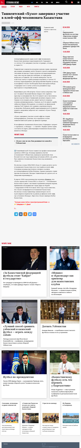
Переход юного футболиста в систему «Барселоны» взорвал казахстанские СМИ (70, 35)
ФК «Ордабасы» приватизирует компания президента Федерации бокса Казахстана (70, 122)
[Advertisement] (40, 231)
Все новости (75, 144)
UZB (53, 2)
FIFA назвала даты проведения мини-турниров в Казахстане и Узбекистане (71, 89)
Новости (4, 7)
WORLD (59, 2)
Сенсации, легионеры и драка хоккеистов (10, 405)
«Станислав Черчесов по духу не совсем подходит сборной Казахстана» (30, 407)
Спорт (12, 23)
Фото (29, 7)
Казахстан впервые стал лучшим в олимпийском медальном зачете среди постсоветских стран (70, 105)
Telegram (19, 204)
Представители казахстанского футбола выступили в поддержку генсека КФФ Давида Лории (70, 60)
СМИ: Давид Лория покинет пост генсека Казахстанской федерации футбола (70, 75)
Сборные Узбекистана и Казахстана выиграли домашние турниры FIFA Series (71, 45)
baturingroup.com (52, 446)
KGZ (37, 2)
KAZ (32, 2)
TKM (48, 2)
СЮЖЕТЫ (37, 7)
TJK (42, 2)
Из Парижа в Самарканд (68, 404)
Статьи (13, 7)
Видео (21, 7)
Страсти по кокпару (50, 403)
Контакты (6, 443)
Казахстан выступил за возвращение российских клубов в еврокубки (71, 137)
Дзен (28, 204)
